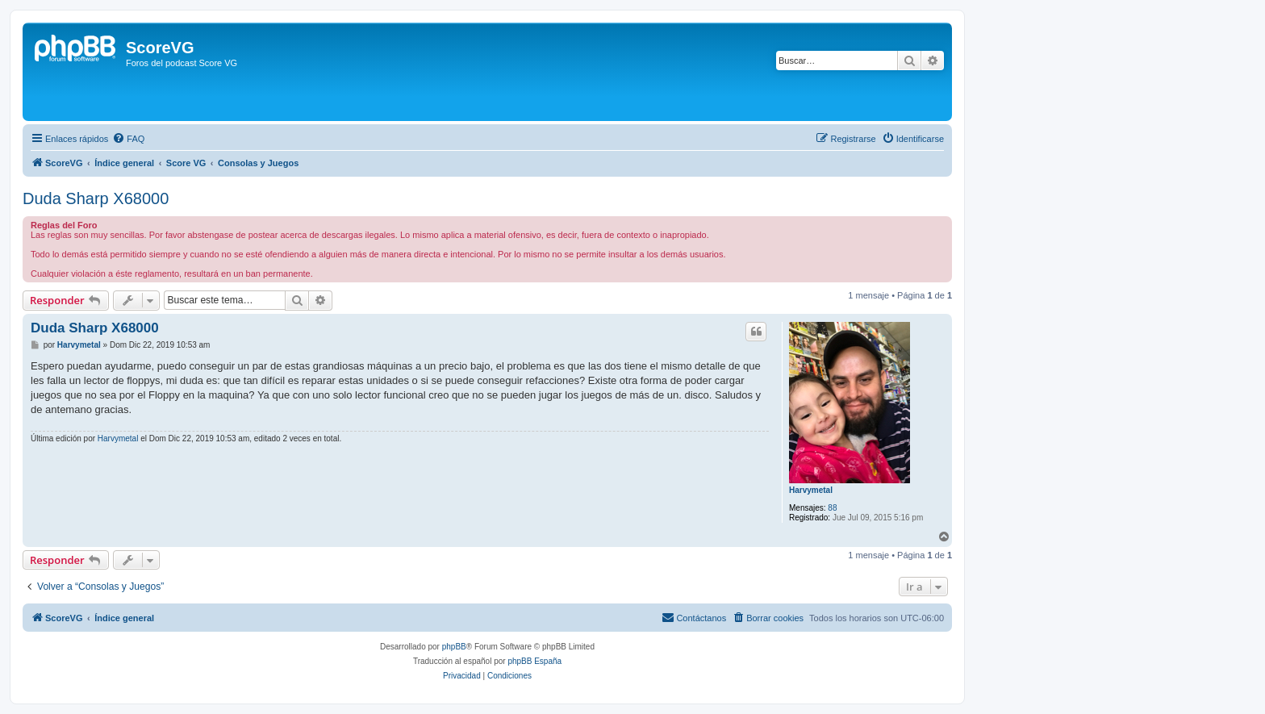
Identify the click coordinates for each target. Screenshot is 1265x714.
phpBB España (534, 661)
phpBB (454, 646)
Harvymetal (811, 490)
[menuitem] (128, 138)
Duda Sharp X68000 (96, 198)
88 (832, 507)
